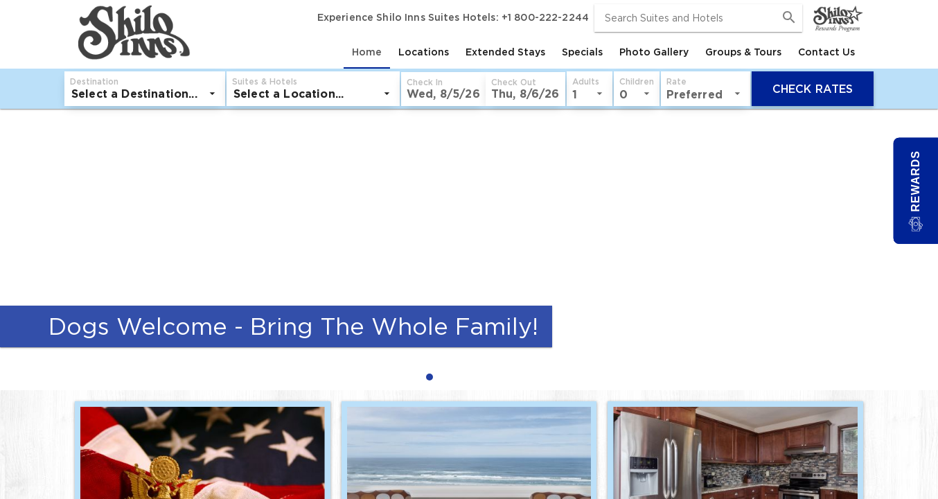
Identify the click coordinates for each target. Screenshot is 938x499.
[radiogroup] (469, 376)
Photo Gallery (654, 52)
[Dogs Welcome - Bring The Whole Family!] (469, 232)
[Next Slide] (921, 249)
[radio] (433, 376)
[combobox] (698, 18)
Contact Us (826, 52)
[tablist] (528, 52)
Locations (423, 52)
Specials (582, 52)
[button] (443, 89)
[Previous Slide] (16, 249)
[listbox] (145, 93)
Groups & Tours (743, 52)
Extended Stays (505, 52)
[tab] (367, 52)
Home (367, 52)
